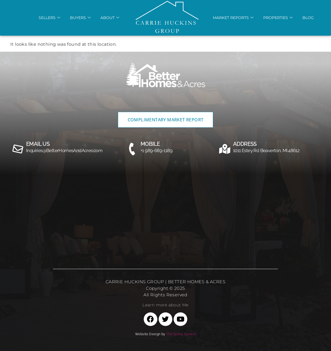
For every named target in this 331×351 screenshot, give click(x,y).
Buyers (80, 17)
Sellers (49, 17)
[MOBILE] (132, 149)
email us (38, 144)
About (109, 17)
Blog (308, 17)
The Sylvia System (181, 334)
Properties (278, 17)
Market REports (233, 17)
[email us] (18, 149)
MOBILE (150, 144)
